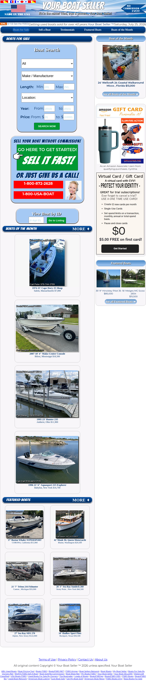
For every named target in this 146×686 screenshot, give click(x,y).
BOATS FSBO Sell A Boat (26, 673)
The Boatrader (66, 676)
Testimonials (67, 29)
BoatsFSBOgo (96, 676)
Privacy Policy (67, 659)
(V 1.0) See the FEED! (14, 23)
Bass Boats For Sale (133, 678)
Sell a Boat (45, 29)
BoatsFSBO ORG (113, 676)
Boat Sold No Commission (52, 673)
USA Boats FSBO (18, 676)
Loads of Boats (81, 676)
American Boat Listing (39, 678)
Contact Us (85, 659)
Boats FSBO (41, 671)
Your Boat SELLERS (123, 673)
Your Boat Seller (105, 673)
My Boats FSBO (88, 673)
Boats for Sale (21, 29)
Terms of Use (47, 659)
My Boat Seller (120, 671)
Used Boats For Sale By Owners (43, 676)
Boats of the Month (122, 29)
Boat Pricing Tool (26, 671)
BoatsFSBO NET (56, 671)
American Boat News (94, 678)
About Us (101, 659)
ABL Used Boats (9, 671)
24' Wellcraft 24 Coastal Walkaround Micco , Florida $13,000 (121, 84)
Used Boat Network (17, 678)
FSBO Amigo (72, 671)
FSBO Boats (127, 676)
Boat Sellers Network (89, 671)
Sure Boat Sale (58, 678)
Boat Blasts (106, 671)
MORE (81, 228)
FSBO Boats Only (114, 678)
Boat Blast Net (73, 673)
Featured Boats (93, 29)
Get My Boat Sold (75, 678)
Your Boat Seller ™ (101, 24)
